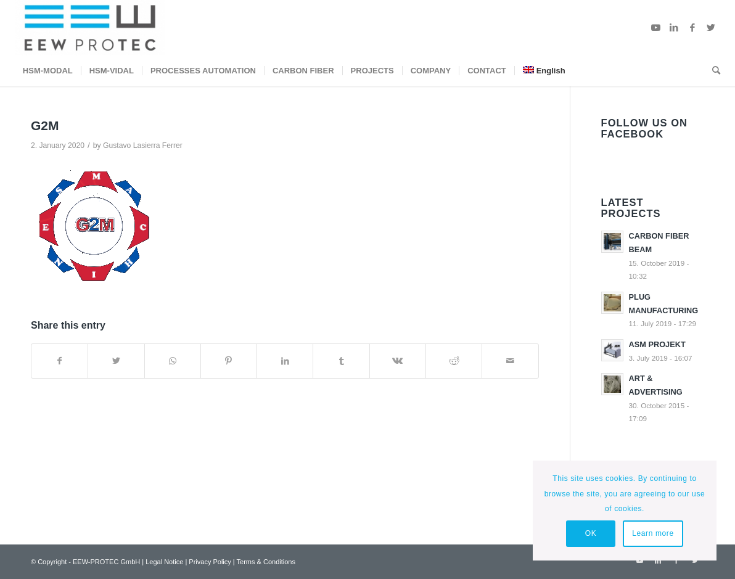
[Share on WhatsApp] (172, 361)
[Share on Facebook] (59, 361)
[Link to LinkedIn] (674, 27)
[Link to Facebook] (692, 27)
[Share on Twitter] (116, 361)
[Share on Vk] (397, 361)
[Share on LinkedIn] (285, 361)
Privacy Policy (210, 561)
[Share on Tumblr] (341, 361)
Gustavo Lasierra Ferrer (143, 145)
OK (591, 533)
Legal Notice (164, 561)
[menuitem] (48, 70)
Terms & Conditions (266, 561)
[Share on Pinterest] (229, 361)
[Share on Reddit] (454, 361)
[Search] (712, 70)
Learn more (652, 533)
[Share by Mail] (510, 361)
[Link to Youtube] (655, 27)
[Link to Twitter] (711, 27)
